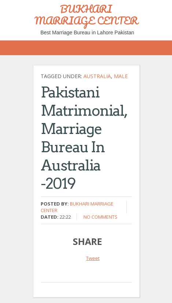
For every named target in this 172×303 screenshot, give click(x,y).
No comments (100, 217)
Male (121, 76)
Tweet (93, 258)
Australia (97, 76)
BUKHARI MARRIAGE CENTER (86, 14)
